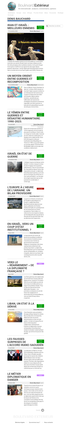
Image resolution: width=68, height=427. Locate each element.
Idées (46, 13)
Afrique (29, 13)
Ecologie (11, 15)
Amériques (11, 13)
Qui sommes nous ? (34, 422)
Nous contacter (48, 422)
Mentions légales (20, 422)
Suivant (40, 410)
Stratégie (60, 13)
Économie (52, 13)
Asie (24, 13)
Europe (19, 13)
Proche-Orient (38, 13)
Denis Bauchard (35, 31)
